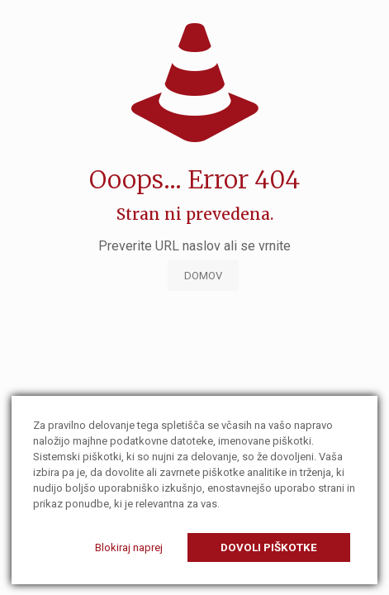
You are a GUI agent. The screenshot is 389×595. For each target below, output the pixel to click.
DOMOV (203, 275)
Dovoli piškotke (269, 547)
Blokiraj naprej (129, 547)
